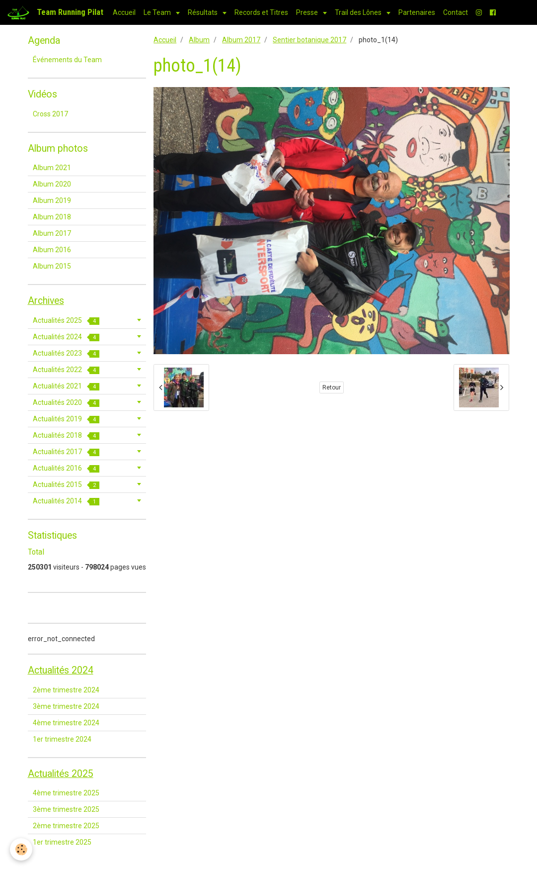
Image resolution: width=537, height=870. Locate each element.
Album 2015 (52, 266)
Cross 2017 (50, 114)
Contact (455, 12)
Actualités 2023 (66, 353)
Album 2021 (52, 168)
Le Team (158, 12)
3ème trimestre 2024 (66, 706)
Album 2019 (52, 200)
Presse (307, 12)
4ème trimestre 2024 (66, 723)
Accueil (124, 12)
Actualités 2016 (66, 468)
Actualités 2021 (66, 386)
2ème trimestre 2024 (66, 690)
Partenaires (416, 12)
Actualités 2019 (66, 419)
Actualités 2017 (66, 452)
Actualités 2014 (66, 501)
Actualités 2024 (66, 337)
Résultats (203, 12)
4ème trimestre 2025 (66, 793)
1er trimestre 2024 (62, 739)
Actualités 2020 (66, 402)
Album (199, 40)
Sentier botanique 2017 (309, 40)
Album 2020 (52, 184)
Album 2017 (241, 40)
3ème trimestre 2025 (66, 809)
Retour (331, 387)
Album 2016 (52, 250)
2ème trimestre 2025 (66, 826)
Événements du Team (67, 60)
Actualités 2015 (66, 485)
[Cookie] (21, 849)
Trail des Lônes (359, 12)
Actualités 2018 (66, 435)
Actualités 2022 (66, 370)
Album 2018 (52, 217)
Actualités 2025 (66, 320)
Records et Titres (261, 12)
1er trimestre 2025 (62, 842)
